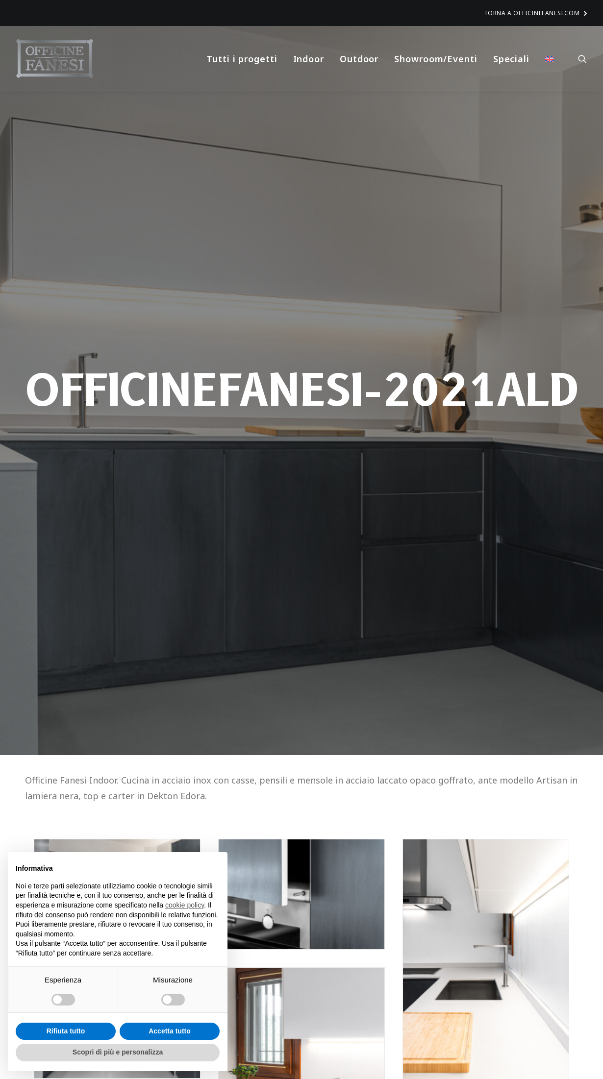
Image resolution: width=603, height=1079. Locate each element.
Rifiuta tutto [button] (66, 1031)
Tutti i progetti (241, 59)
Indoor (308, 59)
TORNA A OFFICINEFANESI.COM (535, 13)
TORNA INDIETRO (81, 772)
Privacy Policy (424, 1055)
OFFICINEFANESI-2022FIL (290, 994)
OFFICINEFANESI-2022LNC (477, 994)
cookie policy (184, 905)
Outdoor (359, 59)
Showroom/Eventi (435, 59)
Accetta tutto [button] (170, 1031)
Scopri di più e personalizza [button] (118, 1052)
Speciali (511, 59)
